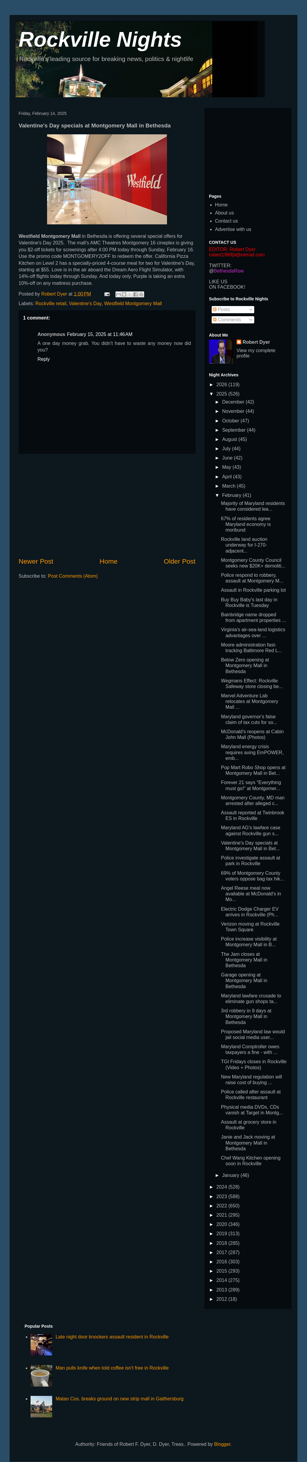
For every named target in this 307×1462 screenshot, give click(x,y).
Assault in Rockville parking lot (253, 590)
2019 (222, 1233)
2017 (222, 1252)
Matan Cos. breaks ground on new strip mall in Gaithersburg (119, 1398)
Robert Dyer (256, 342)
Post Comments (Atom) (73, 576)
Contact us (226, 220)
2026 (222, 384)
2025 (222, 393)
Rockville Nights (100, 39)
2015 (222, 1271)
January (231, 1175)
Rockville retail (50, 303)
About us (224, 212)
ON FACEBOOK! (227, 287)
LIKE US (218, 281)
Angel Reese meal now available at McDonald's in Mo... (251, 894)
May (227, 467)
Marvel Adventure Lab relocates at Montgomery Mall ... (249, 701)
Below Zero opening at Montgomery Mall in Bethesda (245, 665)
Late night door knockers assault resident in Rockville (111, 1336)
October (231, 420)
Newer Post (36, 561)
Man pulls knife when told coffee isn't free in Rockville (111, 1367)
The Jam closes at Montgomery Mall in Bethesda (244, 960)
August (230, 439)
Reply (43, 359)
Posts (221, 309)
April (227, 476)
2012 (222, 1299)
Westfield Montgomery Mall (133, 303)
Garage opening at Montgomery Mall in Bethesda (244, 980)
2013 (222, 1289)
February (232, 495)
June (228, 457)
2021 (222, 1215)
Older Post (179, 561)
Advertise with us (233, 229)
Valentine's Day (85, 303)
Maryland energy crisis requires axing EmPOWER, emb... (252, 752)
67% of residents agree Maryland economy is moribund (246, 524)
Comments (227, 319)
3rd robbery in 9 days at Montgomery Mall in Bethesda (246, 1016)
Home (109, 561)
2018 (222, 1243)
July (227, 448)
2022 (222, 1205)
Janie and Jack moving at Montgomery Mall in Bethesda (248, 1142)
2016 (222, 1261)
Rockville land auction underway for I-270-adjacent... (244, 545)
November (234, 411)
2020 (222, 1224)
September (234, 430)
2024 (222, 1186)
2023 (222, 1196)
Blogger (222, 1444)
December (234, 401)
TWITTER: (220, 265)
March (229, 486)
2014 (222, 1280)
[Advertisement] (107, 505)
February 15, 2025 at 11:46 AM (99, 334)
